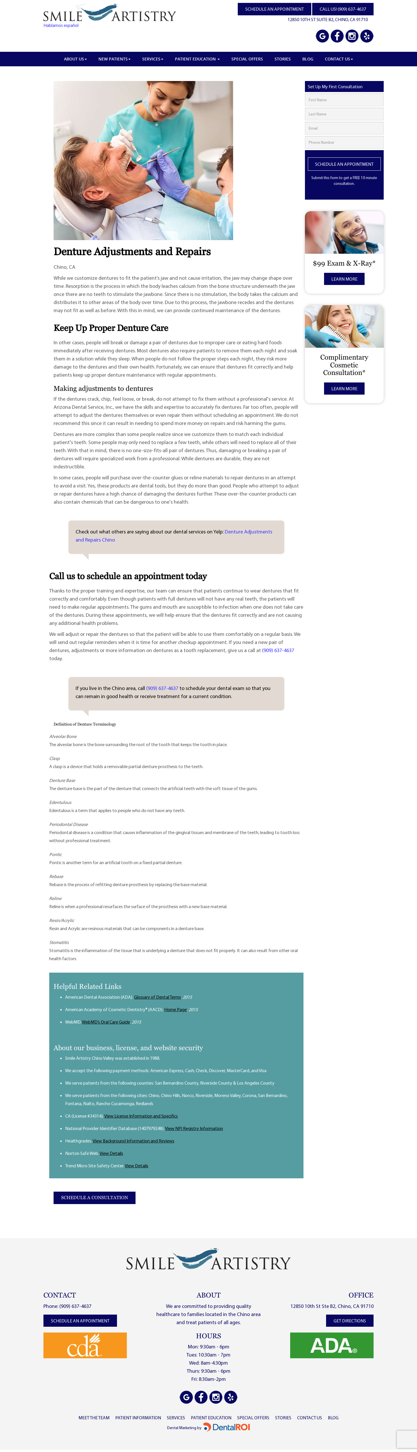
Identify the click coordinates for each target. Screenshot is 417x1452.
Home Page (175, 1009)
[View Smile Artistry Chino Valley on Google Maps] (323, 36)
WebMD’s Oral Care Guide (106, 1022)
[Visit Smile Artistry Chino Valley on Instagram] (352, 36)
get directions (350, 1321)
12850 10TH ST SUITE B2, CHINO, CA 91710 (328, 19)
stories (283, 1417)
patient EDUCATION (211, 1417)
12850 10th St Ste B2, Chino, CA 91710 (332, 1306)
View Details (111, 1153)
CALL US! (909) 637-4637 (343, 9)
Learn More (344, 279)
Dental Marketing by (184, 1427)
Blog (307, 59)
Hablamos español (60, 25)
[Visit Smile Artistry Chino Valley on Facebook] (337, 36)
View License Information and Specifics (141, 1116)
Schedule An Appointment (344, 164)
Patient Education (197, 59)
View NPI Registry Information (194, 1128)
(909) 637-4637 (278, 650)
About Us (75, 59)
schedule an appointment (80, 1321)
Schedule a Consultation (94, 1197)
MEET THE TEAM (93, 1417)
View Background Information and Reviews (133, 1141)
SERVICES (176, 1417)
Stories (283, 59)
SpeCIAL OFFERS (253, 1417)
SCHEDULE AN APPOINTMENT (274, 9)
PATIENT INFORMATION (138, 1417)
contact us (309, 1417)
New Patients (114, 59)
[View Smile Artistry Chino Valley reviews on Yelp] (366, 36)
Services (152, 59)
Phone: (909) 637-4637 (67, 1306)
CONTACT (59, 1295)
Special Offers (247, 59)
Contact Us (339, 59)
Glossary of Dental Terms (157, 997)
